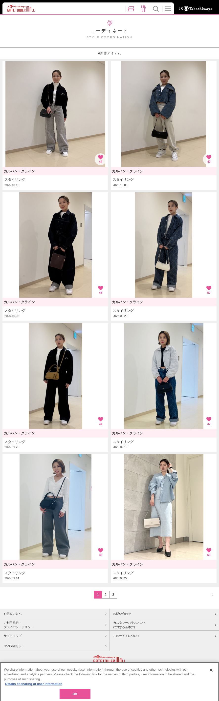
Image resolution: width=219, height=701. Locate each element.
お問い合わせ (122, 614)
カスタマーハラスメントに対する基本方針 (129, 625)
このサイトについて (126, 636)
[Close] (211, 674)
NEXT (210, 594)
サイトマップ (13, 636)
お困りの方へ (13, 614)
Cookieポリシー (14, 646)
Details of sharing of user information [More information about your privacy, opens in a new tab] (33, 688)
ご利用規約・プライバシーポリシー (18, 625)
